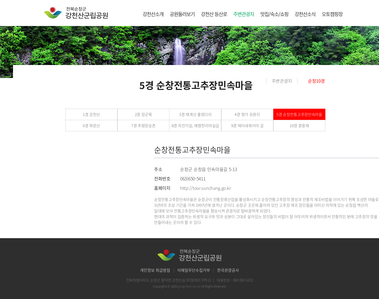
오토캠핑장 (332, 14)
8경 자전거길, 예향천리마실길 (195, 125)
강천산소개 (153, 14)
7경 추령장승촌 (143, 125)
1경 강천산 (91, 114)
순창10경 (316, 81)
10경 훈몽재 (299, 125)
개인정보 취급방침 (155, 270)
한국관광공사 (228, 270)
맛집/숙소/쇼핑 (274, 14)
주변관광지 (243, 14)
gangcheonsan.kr (189, 286)
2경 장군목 (143, 114)
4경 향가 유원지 (247, 114)
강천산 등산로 (214, 14)
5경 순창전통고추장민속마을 (299, 114)
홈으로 (262, 81)
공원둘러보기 (182, 14)
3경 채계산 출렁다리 (195, 114)
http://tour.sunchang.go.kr (205, 188)
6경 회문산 (91, 125)
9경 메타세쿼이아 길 (247, 125)
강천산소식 (305, 14)
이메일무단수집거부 (193, 270)
